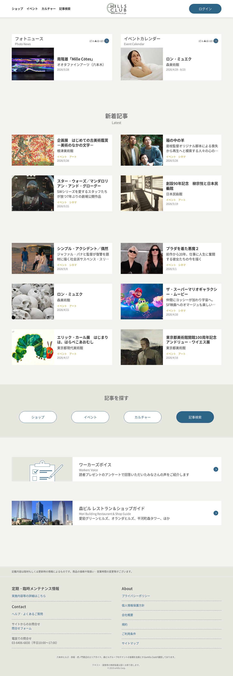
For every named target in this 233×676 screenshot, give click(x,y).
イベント (32, 8)
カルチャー (49, 8)
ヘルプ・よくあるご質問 (27, 614)
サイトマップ (130, 643)
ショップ (17, 8)
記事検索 (65, 8)
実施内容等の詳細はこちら (29, 596)
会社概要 (127, 615)
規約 (124, 624)
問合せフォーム (22, 628)
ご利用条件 (129, 634)
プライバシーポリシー (136, 596)
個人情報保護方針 (133, 605)
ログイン (205, 8)
